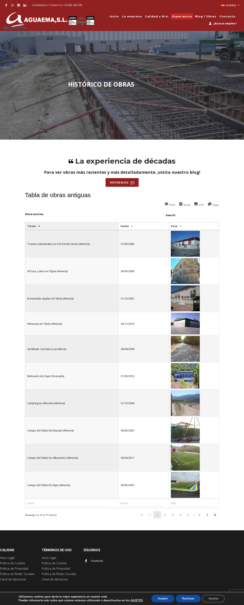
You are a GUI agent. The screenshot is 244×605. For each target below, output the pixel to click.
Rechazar (188, 598)
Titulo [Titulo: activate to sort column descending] (31, 226)
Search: (192, 215)
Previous (149, 514)
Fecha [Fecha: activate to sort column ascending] (125, 226)
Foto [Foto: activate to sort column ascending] (174, 226)
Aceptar (163, 598)
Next (207, 514)
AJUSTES (136, 600)
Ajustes (213, 598)
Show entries (34, 214)
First (142, 514)
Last (215, 514)
